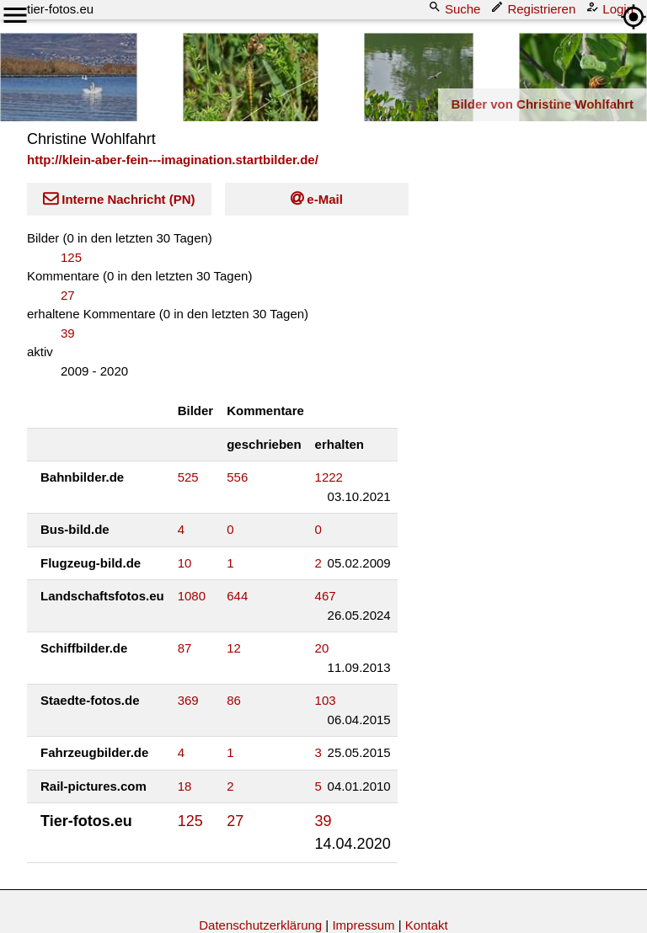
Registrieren (534, 8)
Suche (456, 8)
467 (325, 596)
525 (188, 477)
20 (322, 648)
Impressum (363, 925)
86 (234, 700)
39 (68, 333)
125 (71, 257)
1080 (192, 596)
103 (325, 700)
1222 (329, 477)
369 (188, 700)
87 (185, 648)
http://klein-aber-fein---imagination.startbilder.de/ (172, 159)
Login (611, 8)
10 (185, 563)
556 (237, 477)
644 (237, 596)
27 (68, 295)
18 (185, 786)
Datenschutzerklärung (260, 925)
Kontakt (426, 925)
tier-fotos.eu (60, 9)
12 (234, 648)
